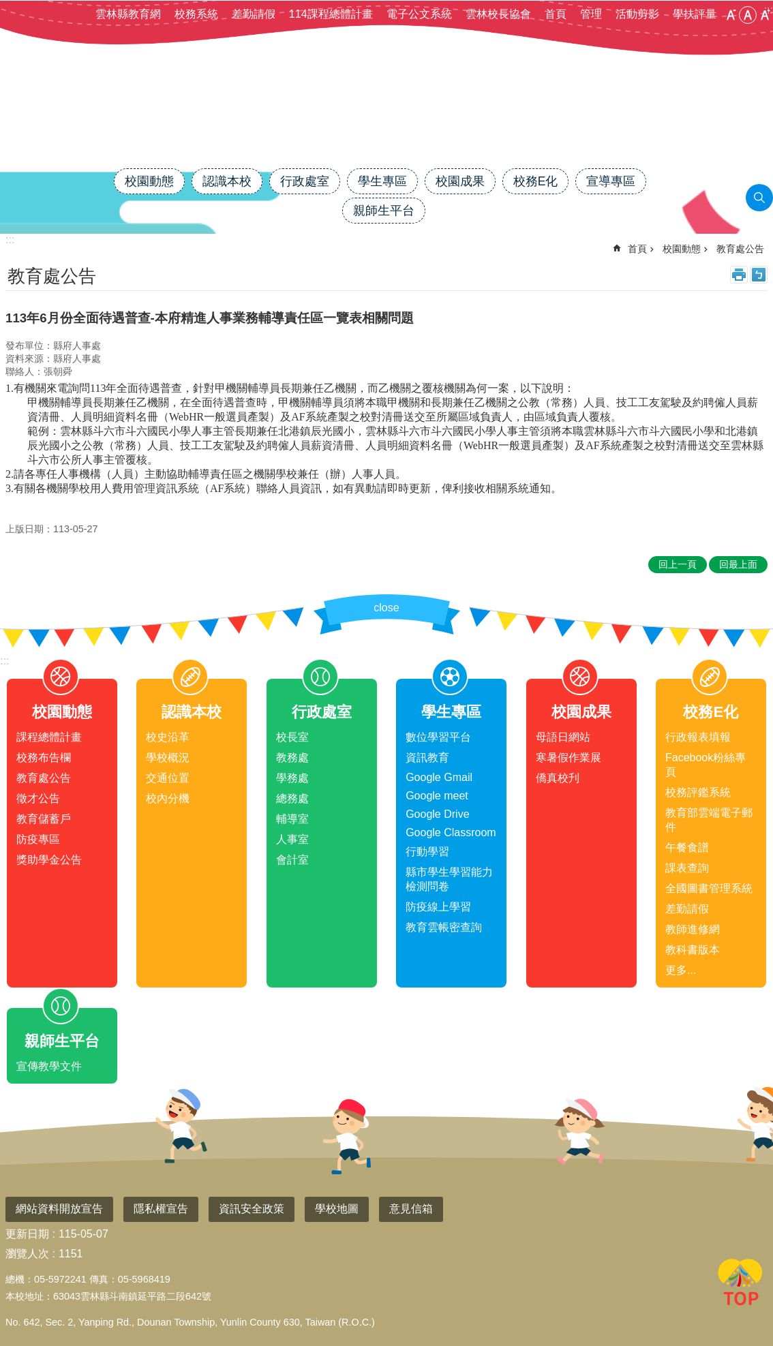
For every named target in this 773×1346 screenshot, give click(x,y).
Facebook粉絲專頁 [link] (705, 765)
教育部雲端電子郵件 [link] (709, 820)
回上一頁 (677, 564)
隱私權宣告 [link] (161, 1208)
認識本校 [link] (227, 181)
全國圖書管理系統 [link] (709, 888)
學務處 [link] (292, 778)
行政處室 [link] (304, 181)
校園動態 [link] (149, 181)
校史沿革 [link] (168, 737)
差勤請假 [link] (253, 14)
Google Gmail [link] (439, 777)
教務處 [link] (292, 757)
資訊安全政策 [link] (251, 1208)
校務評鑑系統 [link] (698, 792)
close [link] (386, 607)
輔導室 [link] (292, 819)
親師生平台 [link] (383, 210)
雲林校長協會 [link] (498, 14)
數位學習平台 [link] (438, 737)
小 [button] (731, 15)
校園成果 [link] (460, 181)
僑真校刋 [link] (557, 778)
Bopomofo (759, 275)
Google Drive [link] (437, 814)
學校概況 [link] (168, 757)
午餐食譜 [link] (687, 847)
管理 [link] (591, 14)
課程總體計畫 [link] (49, 737)
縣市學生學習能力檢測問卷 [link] (449, 879)
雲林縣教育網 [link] (128, 14)
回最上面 (740, 1284)
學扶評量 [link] (694, 14)
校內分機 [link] (168, 798)
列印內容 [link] (739, 275)
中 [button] (748, 15)
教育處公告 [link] (740, 248)
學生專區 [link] (382, 181)
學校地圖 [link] (337, 1208)
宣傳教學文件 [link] (49, 1066)
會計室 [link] (292, 860)
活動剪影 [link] (637, 14)
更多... (680, 970)
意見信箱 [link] (411, 1208)
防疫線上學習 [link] (438, 907)
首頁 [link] (555, 14)
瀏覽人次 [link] (27, 1253)
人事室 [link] (292, 839)
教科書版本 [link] (692, 949)
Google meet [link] (437, 795)
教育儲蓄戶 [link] (43, 819)
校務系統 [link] (196, 14)
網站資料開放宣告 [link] (59, 1208)
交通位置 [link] (168, 778)
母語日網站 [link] (563, 737)
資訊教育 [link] (427, 757)
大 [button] (765, 15)
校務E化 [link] (535, 181)
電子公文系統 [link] (419, 14)
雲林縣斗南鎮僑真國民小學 (386, 121)
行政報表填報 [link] (698, 737)
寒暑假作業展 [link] (568, 757)
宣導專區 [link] (610, 181)
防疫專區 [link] (38, 839)
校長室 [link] (292, 737)
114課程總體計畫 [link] (331, 14)
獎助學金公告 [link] (49, 860)
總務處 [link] (292, 798)
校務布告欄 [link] (43, 757)
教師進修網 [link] (692, 929)
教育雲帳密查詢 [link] (444, 927)
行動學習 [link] (427, 851)
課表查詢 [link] (687, 868)
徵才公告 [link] (38, 798)
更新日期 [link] (27, 1234)
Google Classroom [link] (451, 832)
